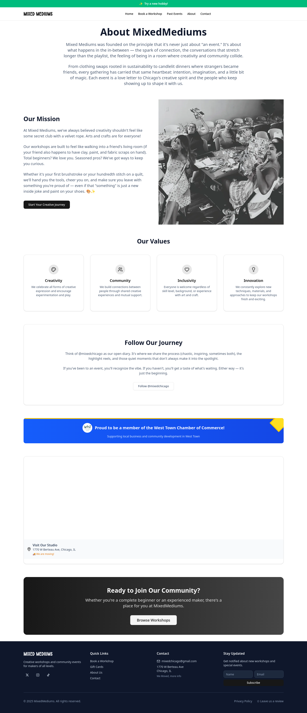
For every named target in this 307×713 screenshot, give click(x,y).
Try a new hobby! (156, 3)
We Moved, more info (169, 676)
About (191, 14)
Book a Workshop (150, 14)
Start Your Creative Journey (46, 205)
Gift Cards (96, 667)
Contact (205, 14)
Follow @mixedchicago (153, 386)
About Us (96, 672)
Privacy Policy (243, 701)
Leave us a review (270, 701)
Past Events (174, 14)
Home (129, 14)
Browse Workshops (153, 620)
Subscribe (253, 683)
